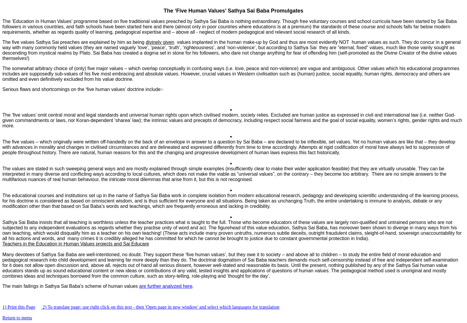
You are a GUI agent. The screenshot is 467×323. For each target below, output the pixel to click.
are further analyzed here (165, 286)
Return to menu (17, 317)
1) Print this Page (18, 307)
